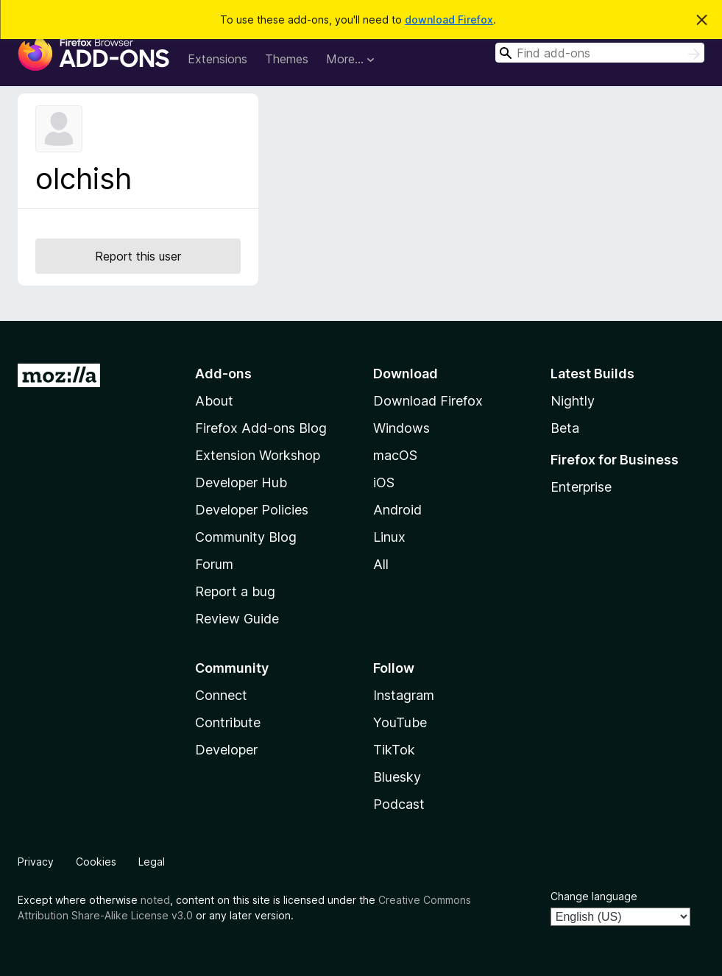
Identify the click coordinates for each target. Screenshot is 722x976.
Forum (214, 564)
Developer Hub (241, 482)
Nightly (573, 401)
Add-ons (223, 373)
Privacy (36, 861)
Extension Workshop (257, 455)
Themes (286, 59)
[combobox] (599, 53)
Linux (389, 537)
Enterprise (581, 487)
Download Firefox (428, 401)
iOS (383, 482)
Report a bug (235, 591)
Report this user (138, 256)
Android (397, 509)
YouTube (400, 722)
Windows (401, 428)
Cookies (96, 861)
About (214, 401)
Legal (151, 861)
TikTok (394, 749)
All (381, 564)
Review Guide (237, 618)
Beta (565, 428)
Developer (226, 749)
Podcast (399, 804)
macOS (395, 455)
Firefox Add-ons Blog (261, 428)
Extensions (217, 59)
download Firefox (449, 19)
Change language (594, 896)
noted (155, 900)
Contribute (228, 722)
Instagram (403, 695)
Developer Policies (251, 509)
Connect (221, 695)
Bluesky (397, 777)
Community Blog (246, 537)
